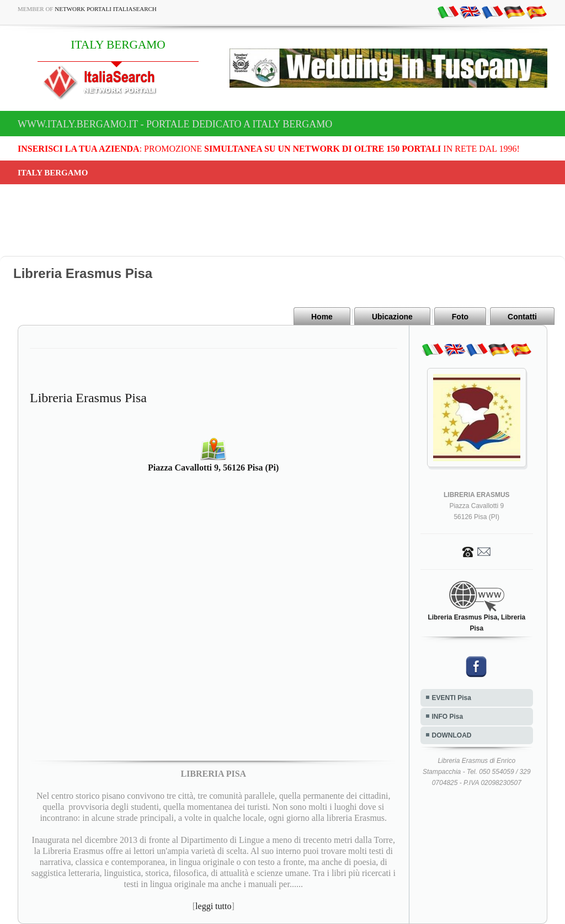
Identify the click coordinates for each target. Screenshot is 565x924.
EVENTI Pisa (451, 698)
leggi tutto (213, 906)
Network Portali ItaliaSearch (106, 9)
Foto (460, 316)
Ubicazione (392, 316)
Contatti (522, 316)
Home (322, 316)
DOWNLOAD (452, 735)
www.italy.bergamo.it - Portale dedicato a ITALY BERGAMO (175, 124)
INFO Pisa (447, 716)
